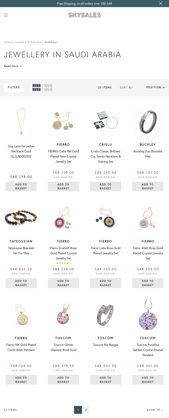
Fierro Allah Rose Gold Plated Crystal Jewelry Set (148, 253)
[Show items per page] (161, 410)
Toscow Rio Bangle (105, 345)
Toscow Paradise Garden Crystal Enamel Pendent (148, 350)
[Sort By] (150, 87)
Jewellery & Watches (27, 41)
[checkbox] (36, 87)
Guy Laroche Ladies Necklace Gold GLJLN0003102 (21, 151)
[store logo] (84, 15)
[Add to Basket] (21, 186)
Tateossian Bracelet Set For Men (21, 250)
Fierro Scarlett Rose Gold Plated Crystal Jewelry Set (63, 253)
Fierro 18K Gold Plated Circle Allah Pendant (21, 347)
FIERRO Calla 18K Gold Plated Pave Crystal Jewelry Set (63, 156)
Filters (14, 87)
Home (7, 41)
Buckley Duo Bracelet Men (148, 153)
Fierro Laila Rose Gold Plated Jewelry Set (105, 250)
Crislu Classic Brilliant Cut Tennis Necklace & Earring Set (106, 156)
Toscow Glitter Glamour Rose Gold (63, 347)
